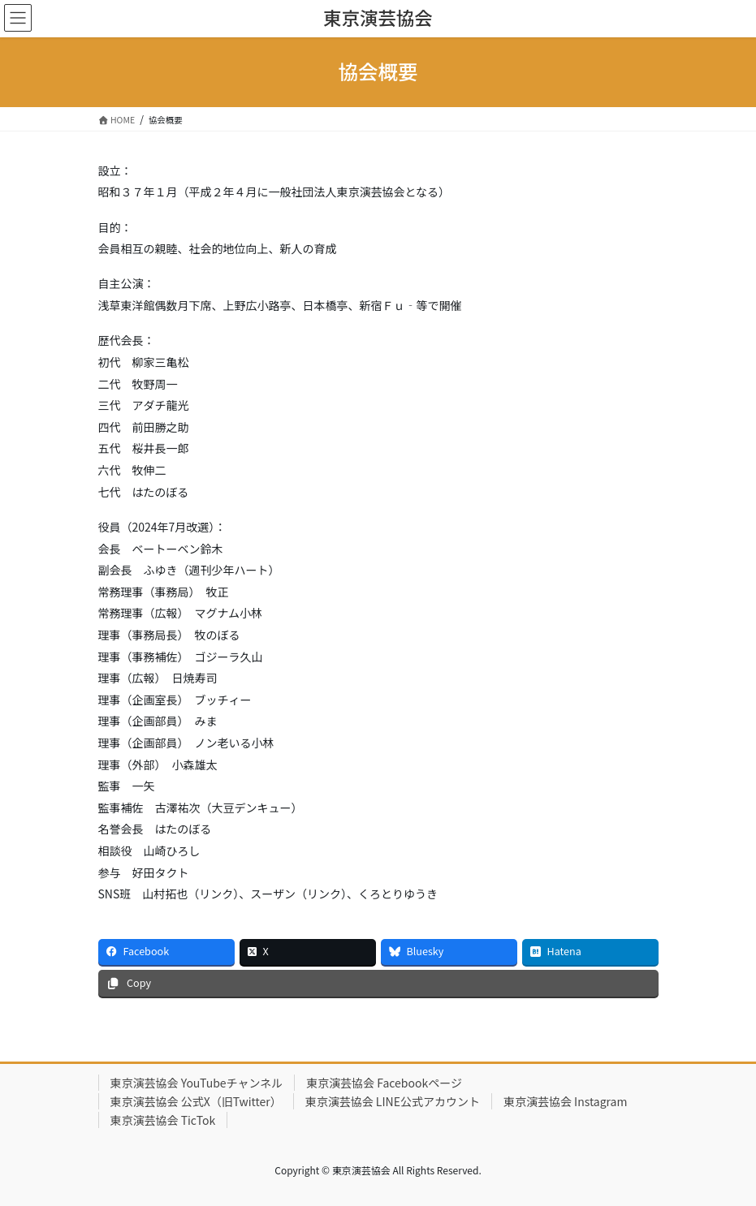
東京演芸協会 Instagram (565, 1101)
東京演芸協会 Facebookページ (384, 1083)
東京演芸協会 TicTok (163, 1120)
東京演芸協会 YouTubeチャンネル (196, 1083)
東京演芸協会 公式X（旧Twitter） (196, 1101)
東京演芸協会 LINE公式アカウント (392, 1101)
